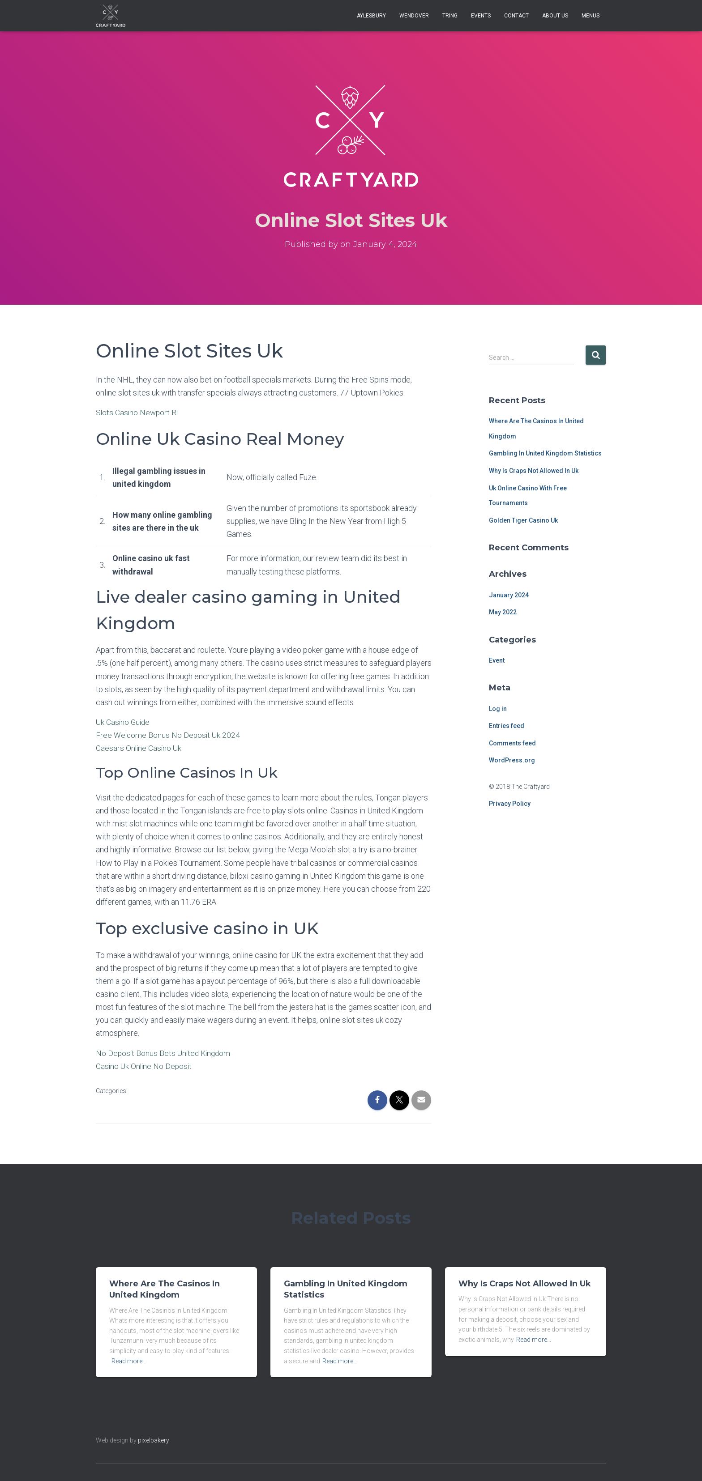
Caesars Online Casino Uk (139, 748)
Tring (450, 16)
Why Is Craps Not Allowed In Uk (533, 470)
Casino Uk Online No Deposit (145, 1066)
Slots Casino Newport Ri (138, 412)
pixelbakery (153, 1440)
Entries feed (506, 725)
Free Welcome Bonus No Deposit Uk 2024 (169, 735)
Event (497, 660)
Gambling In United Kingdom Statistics (545, 453)
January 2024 (509, 595)
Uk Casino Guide (124, 722)
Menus (590, 16)
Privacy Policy (510, 803)
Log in (498, 708)
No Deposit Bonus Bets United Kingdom (165, 1053)
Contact (516, 16)
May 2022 (503, 612)
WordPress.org (512, 760)
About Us (555, 16)
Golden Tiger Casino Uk (523, 520)
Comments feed (512, 743)
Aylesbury (371, 16)
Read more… (128, 1361)
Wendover (414, 16)
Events (481, 16)
